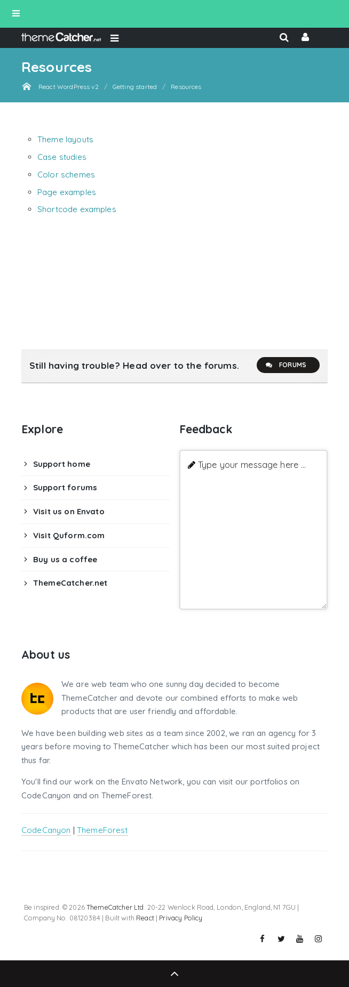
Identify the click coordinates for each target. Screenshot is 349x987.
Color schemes (66, 174)
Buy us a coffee (65, 559)
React (145, 917)
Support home (61, 464)
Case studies (61, 157)
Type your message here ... (252, 464)
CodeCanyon (46, 830)
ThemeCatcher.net (70, 583)
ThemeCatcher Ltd (115, 907)
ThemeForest (102, 830)
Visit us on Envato (69, 511)
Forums (285, 365)
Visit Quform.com (69, 535)
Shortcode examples (76, 209)
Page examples (66, 192)
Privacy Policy (180, 917)
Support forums (65, 487)
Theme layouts (65, 139)
